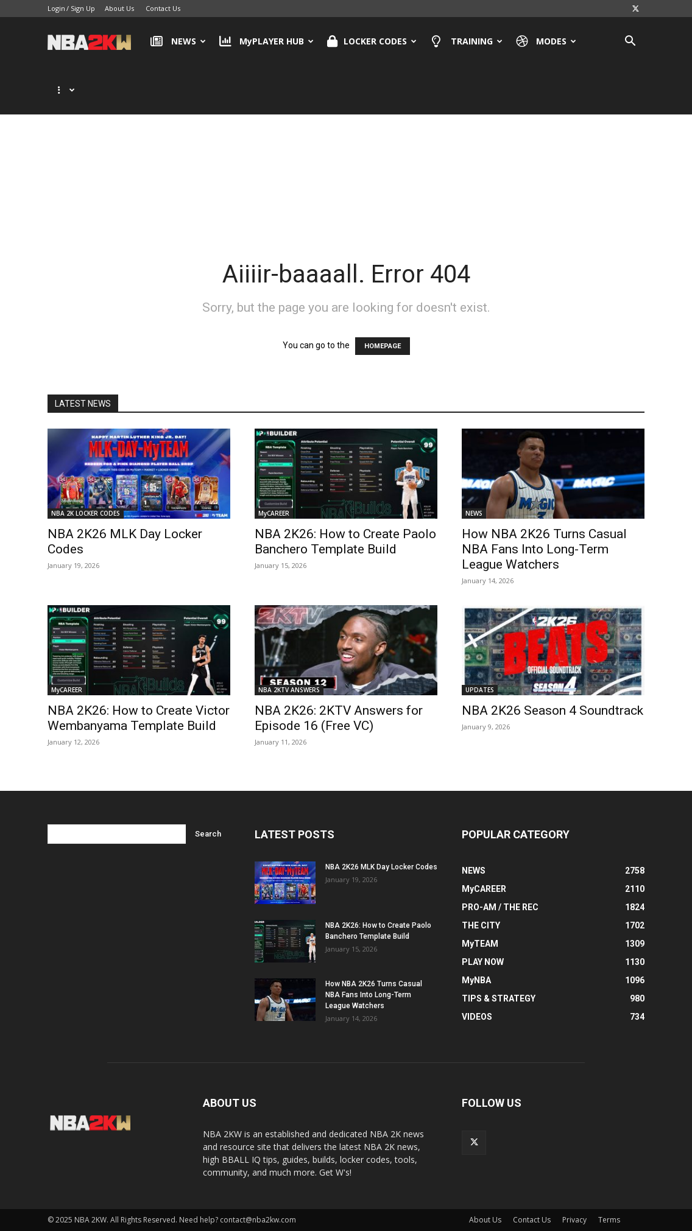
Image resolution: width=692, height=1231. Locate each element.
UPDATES (479, 690)
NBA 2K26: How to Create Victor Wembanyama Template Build (139, 718)
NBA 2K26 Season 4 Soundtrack (552, 710)
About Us (119, 8)
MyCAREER (273, 513)
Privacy (574, 1220)
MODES (546, 41)
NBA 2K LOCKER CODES (85, 513)
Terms (609, 1220)
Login (56, 8)
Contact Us (163, 8)
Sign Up (83, 8)
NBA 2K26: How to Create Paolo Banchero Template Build (345, 541)
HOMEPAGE (382, 346)
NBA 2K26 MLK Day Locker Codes (381, 867)
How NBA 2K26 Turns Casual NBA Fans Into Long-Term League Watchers (544, 549)
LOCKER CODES (372, 41)
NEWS (178, 41)
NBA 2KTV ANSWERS (289, 690)
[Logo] (95, 41)
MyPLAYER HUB (266, 41)
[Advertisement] (346, 151)
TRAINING (466, 41)
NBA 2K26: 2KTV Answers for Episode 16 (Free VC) (339, 718)
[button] (629, 42)
